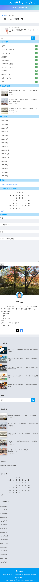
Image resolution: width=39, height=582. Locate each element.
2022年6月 (4, 128)
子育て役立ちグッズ (20, 67)
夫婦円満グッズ (20, 60)
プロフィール (19, 53)
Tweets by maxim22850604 (9, 184)
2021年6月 (4, 172)
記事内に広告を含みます (19, 7)
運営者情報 (27, 574)
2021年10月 (5, 157)
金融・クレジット (19, 78)
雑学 (19, 82)
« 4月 (2, 211)
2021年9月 (4, 161)
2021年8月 (4, 165)
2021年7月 (4, 168)
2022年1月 (4, 146)
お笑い (19, 46)
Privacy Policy (19, 577)
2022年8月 (4, 124)
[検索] (33, 38)
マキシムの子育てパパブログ (19, 2)
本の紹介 (19, 71)
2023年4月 (4, 121)
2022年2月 (4, 143)
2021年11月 (5, 154)
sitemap (33, 574)
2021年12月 (5, 150)
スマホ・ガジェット (19, 49)
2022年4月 (4, 135)
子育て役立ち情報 (19, 64)
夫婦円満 (19, 57)
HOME (19, 571)
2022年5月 (4, 132)
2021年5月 (4, 176)
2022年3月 (4, 139)
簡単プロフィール (8, 574)
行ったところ (19, 74)
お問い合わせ (19, 574)
